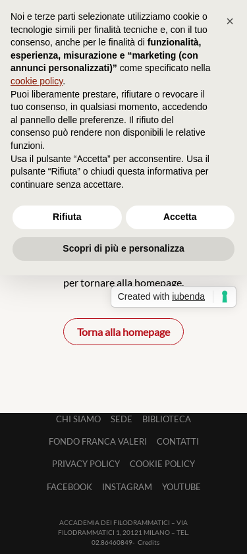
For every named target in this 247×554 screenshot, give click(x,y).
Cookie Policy (162, 463)
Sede (121, 419)
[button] (229, 21)
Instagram (127, 487)
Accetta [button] (180, 216)
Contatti (178, 441)
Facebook (69, 487)
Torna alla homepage (123, 331)
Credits (148, 542)
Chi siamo (78, 419)
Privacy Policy (86, 463)
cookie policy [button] (37, 81)
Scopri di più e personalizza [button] (123, 248)
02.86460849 (112, 542)
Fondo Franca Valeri (98, 441)
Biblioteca (166, 419)
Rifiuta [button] (67, 216)
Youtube (181, 487)
